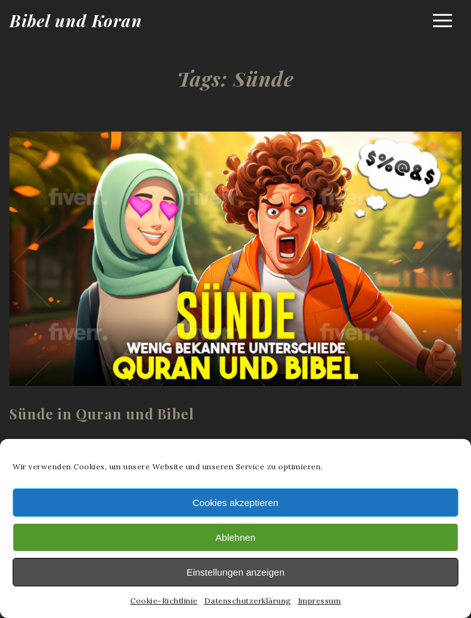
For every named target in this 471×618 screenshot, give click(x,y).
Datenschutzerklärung (247, 600)
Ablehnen (235, 537)
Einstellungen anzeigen (235, 572)
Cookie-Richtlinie (164, 600)
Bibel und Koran (75, 20)
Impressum (319, 600)
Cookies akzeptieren (236, 502)
